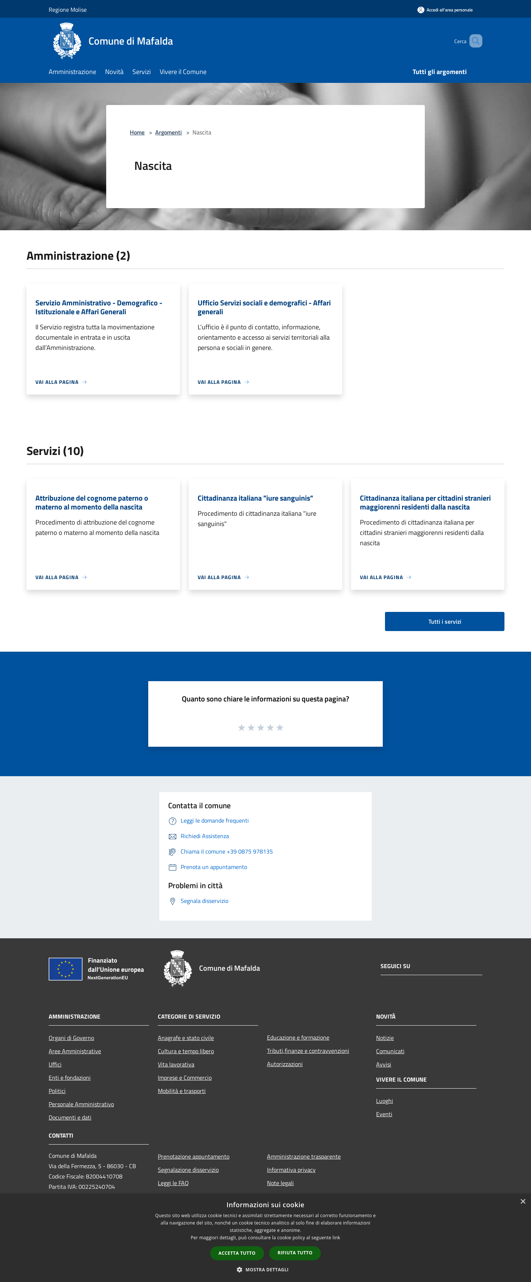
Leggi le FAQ (173, 1182)
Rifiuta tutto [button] (295, 1253)
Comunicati (390, 1051)
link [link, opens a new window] (336, 1237)
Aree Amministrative (75, 1051)
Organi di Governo (71, 1037)
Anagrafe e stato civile (186, 1037)
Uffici (55, 1064)
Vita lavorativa (176, 1064)
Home (137, 132)
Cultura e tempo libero (186, 1051)
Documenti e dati (70, 1117)
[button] (265, 1269)
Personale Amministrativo (81, 1104)
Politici (57, 1090)
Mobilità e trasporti (182, 1090)
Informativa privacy (291, 1169)
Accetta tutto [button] (237, 1253)
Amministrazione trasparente (304, 1156)
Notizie (385, 1037)
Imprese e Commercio (185, 1077)
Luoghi (384, 1100)
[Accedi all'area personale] (445, 9)
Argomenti (168, 132)
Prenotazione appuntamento (193, 1156)
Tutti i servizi (444, 621)
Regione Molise (68, 9)
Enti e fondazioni (70, 1077)
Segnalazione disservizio (188, 1169)
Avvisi (383, 1064)
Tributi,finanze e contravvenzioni (308, 1050)
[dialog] (265, 1238)
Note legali (280, 1182)
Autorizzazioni (285, 1063)
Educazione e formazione (298, 1037)
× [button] (522, 1202)
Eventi (384, 1114)
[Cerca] (473, 41)
